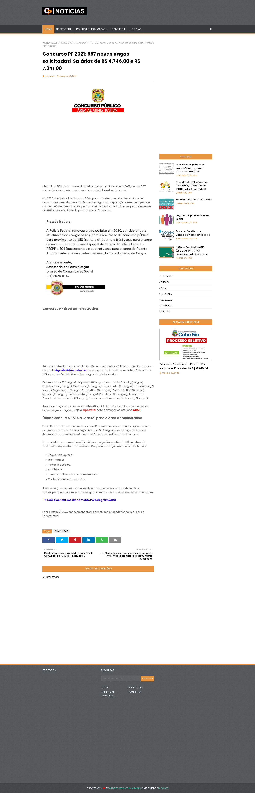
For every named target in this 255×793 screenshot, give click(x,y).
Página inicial (49, 42)
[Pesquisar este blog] (121, 678)
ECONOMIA (166, 293)
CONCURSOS (66, 42)
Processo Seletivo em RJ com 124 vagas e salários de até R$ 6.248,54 (183, 366)
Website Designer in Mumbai (124, 788)
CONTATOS (134, 692)
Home (104, 687)
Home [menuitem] (48, 29)
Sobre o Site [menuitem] (64, 29)
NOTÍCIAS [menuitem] (135, 29)
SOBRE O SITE (135, 687)
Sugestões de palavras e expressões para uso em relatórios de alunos (190, 168)
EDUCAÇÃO (166, 299)
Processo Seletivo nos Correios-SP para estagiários (193, 233)
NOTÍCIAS (166, 311)
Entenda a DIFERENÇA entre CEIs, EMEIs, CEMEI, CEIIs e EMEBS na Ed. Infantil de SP (192, 185)
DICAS (164, 288)
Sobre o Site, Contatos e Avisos (194, 199)
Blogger (163, 788)
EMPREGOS (166, 305)
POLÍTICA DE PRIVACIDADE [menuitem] (91, 29)
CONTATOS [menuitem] (118, 29)
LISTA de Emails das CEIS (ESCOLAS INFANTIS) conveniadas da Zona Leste (192, 251)
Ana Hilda (50, 76)
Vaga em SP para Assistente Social (192, 217)
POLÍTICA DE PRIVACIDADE (108, 693)
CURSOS (165, 282)
